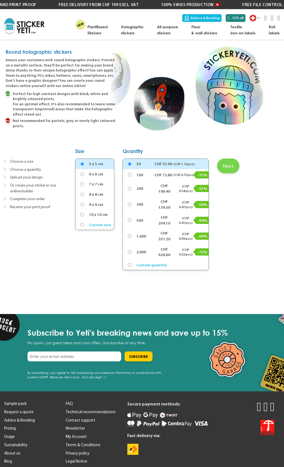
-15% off (236, 18)
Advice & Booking (202, 18)
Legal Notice (76, 461)
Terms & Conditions (83, 444)
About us (12, 453)
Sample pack (15, 403)
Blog (8, 461)
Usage (9, 436)
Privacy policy (77, 453)
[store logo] (24, 26)
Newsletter (75, 428)
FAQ (69, 403)
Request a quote (19, 411)
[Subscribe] (139, 356)
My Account (76, 436)
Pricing (10, 428)
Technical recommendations (91, 411)
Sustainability (15, 444)
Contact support (80, 420)
